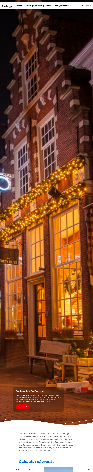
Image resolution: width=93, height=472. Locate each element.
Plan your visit (61, 6)
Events (48, 6)
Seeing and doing (35, 6)
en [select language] (88, 6)
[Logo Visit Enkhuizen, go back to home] (7, 5)
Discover (19, 6)
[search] (82, 5)
